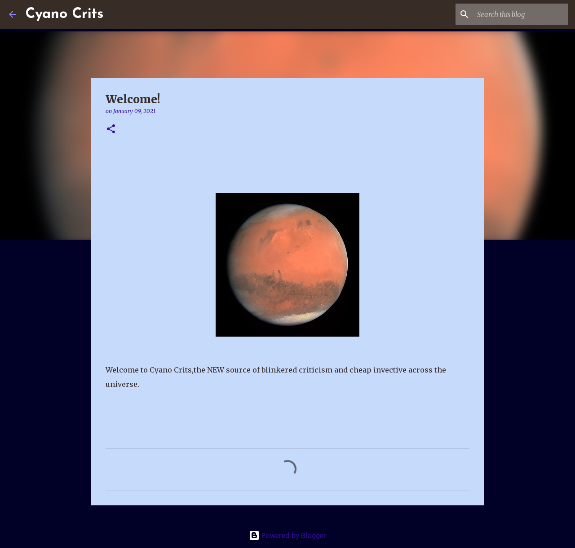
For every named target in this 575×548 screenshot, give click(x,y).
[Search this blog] (520, 14)
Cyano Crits (64, 14)
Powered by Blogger (287, 535)
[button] (111, 129)
